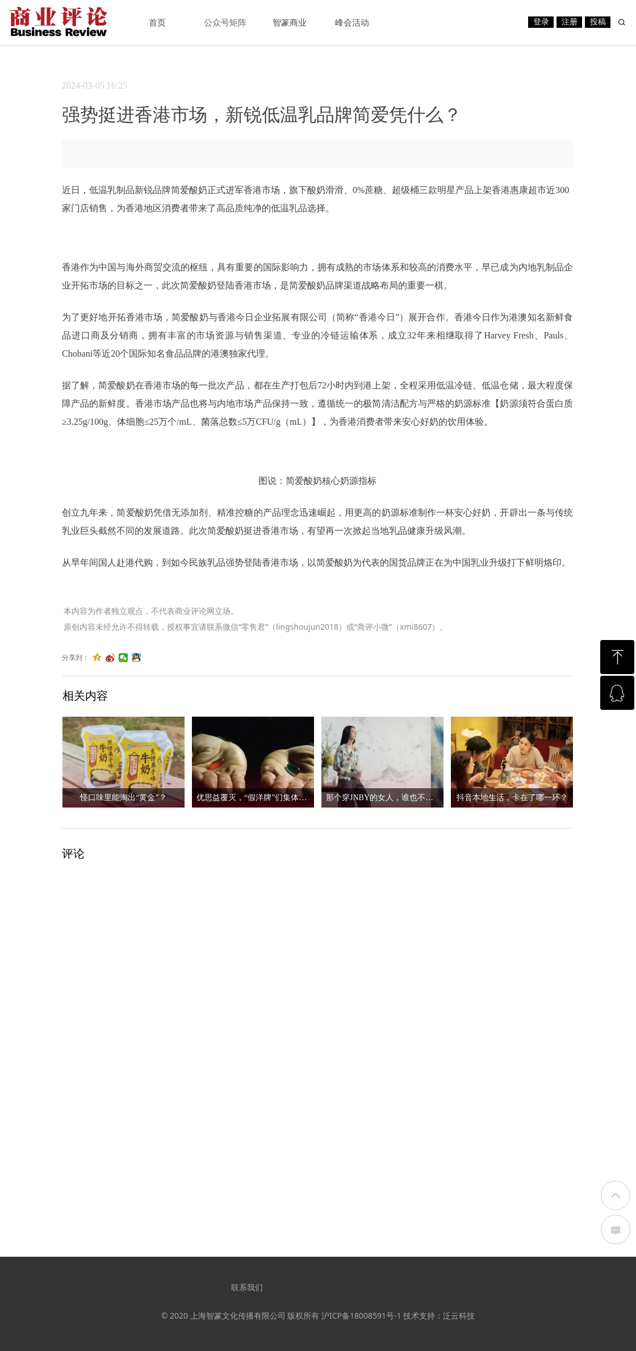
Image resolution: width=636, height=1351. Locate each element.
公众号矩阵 (225, 22)
